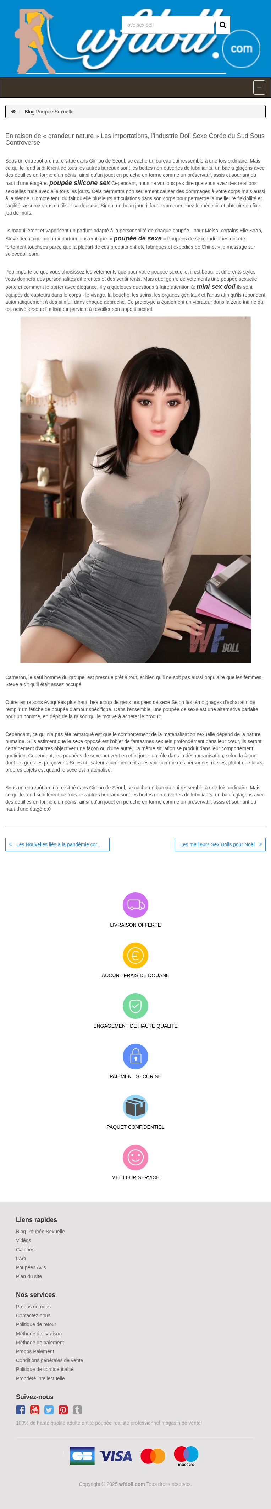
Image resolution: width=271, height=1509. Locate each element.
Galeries (25, 1250)
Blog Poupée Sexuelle (49, 112)
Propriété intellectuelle (40, 1378)
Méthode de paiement (40, 1342)
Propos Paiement (35, 1351)
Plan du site (29, 1276)
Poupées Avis (31, 1267)
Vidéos (23, 1240)
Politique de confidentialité (45, 1369)
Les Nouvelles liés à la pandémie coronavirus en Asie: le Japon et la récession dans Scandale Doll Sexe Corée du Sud (63, 844)
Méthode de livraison (39, 1333)
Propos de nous (33, 1306)
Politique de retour (36, 1324)
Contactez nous (33, 1315)
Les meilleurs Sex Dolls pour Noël (217, 844)
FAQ (21, 1258)
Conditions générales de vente (49, 1360)
